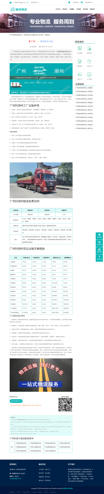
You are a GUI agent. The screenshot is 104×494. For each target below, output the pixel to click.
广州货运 (18, 492)
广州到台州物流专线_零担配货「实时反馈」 (87, 102)
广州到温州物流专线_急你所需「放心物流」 (87, 113)
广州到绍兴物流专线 (64, 447)
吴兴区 (27, 226)
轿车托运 (64, 9)
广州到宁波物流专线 (35, 447)
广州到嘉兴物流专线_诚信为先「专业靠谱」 (87, 110)
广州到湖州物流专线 (16, 35)
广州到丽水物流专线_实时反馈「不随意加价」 (88, 106)
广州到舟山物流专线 (50, 451)
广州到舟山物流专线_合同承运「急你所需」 (87, 99)
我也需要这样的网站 (67, 488)
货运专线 (85, 9)
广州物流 (34, 492)
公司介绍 (58, 9)
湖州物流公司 (53, 492)
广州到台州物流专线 (20, 451)
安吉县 (43, 226)
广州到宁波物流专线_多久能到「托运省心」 (87, 117)
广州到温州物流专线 (35, 451)
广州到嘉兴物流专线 (50, 443)
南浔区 (31, 226)
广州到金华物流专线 (64, 443)
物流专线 (92, 9)
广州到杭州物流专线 (20, 443)
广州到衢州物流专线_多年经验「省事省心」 (87, 95)
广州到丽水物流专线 (20, 447)
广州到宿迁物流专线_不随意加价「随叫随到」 (88, 125)
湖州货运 (46, 492)
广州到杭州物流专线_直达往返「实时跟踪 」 (87, 121)
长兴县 (39, 226)
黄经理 (17, 476)
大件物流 (78, 9)
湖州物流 (40, 492)
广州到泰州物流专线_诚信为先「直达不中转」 (88, 128)
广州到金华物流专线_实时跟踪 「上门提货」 (87, 91)
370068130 (73, 2)
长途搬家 (71, 9)
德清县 (35, 226)
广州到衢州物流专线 (50, 447)
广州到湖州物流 (26, 492)
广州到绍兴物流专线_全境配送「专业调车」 (87, 88)
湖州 (23, 226)
